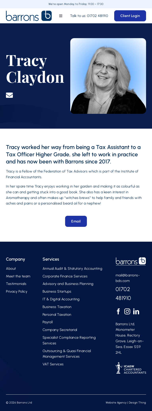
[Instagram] (127, 311)
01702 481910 (97, 16)
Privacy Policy (17, 291)
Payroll (48, 322)
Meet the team (18, 276)
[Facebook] (118, 311)
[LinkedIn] (136, 311)
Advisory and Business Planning (68, 284)
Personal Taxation (57, 314)
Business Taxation (57, 307)
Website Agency (116, 402)
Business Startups (57, 291)
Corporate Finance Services (65, 276)
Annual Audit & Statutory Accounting (73, 268)
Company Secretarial (60, 330)
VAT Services (53, 364)
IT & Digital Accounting (61, 299)
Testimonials (16, 284)
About (11, 268)
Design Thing (137, 402)
